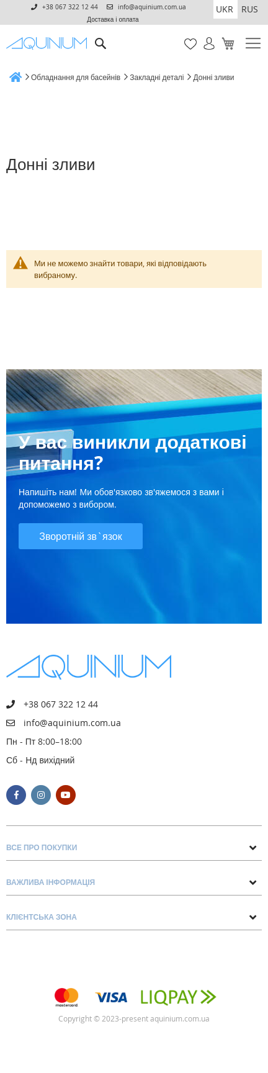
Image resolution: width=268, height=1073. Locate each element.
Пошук (101, 34)
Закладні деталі (157, 77)
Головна (10, 76)
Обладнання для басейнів (75, 77)
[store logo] (48, 43)
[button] (225, 9)
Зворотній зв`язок (80, 536)
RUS (249, 9)
